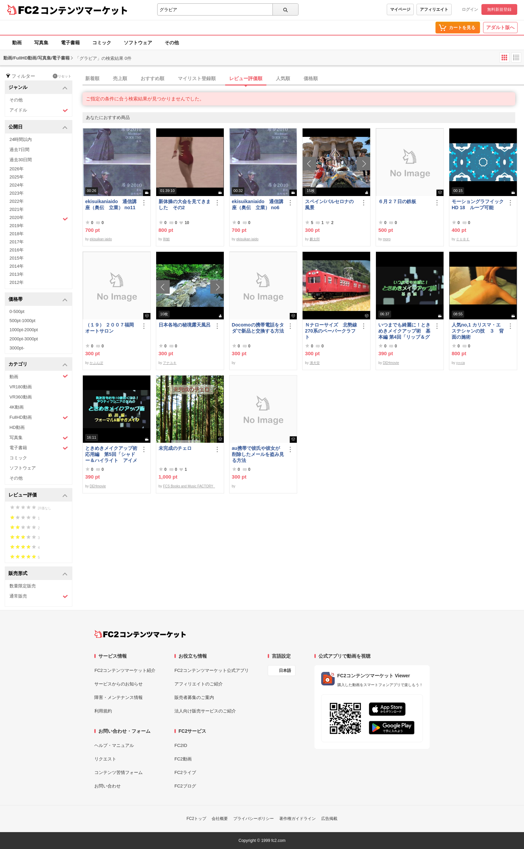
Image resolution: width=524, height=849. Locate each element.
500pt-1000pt (22, 320)
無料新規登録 (499, 9)
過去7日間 (19, 149)
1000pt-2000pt (23, 329)
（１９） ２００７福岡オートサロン (109, 328)
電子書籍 (70, 42)
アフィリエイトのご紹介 (198, 683)
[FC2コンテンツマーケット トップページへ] (140, 634)
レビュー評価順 (245, 78)
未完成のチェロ (175, 448)
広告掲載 (329, 818)
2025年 (16, 176)
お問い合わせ (107, 786)
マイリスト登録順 (197, 78)
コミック (101, 42)
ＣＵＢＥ (463, 239)
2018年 (16, 233)
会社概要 (220, 818)
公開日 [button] (38, 127)
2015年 (16, 258)
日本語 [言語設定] (285, 670)
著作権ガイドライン (297, 818)
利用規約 (103, 710)
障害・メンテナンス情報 (118, 697)
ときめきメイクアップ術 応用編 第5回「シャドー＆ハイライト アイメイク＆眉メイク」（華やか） (111, 454)
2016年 (16, 249)
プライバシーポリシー (253, 818)
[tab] (303, 79)
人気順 (283, 78)
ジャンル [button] (38, 87)
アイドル (38, 110)
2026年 (16, 168)
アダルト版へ (500, 27)
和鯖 (166, 239)
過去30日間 (20, 159)
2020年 (38, 218)
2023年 (16, 193)
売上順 (120, 78)
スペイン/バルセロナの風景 (329, 204)
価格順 (311, 78)
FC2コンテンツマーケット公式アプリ (211, 670)
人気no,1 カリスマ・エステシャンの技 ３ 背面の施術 (478, 331)
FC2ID (180, 745)
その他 (172, 42)
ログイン (470, 9)
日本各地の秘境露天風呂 (185, 325)
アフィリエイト (434, 9)
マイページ (400, 9)
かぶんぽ (96, 363)
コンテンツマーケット (84, 10)
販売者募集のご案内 (194, 697)
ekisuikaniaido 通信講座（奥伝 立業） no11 (111, 204)
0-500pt (16, 311)
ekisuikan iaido (101, 239)
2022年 (16, 201)
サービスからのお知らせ (118, 683)
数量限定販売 (22, 585)
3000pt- (16, 347)
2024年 (16, 185)
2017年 (16, 241)
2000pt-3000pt (23, 338)
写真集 (41, 42)
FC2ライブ (185, 772)
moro (386, 239)
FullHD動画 (38, 417)
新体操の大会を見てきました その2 (185, 204)
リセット (62, 76)
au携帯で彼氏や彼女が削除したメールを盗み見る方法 (258, 454)
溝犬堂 (315, 363)
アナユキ (169, 363)
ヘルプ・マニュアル (114, 745)
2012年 (16, 282)
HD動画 (17, 427)
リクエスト (105, 758)
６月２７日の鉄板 (397, 201)
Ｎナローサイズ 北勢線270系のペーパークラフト (331, 331)
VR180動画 (20, 386)
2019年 (16, 225)
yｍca (460, 363)
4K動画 (16, 407)
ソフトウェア (138, 42)
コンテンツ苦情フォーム (118, 772)
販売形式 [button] (38, 574)
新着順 (92, 78)
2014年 (16, 266)
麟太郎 (315, 239)
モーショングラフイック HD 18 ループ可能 (478, 204)
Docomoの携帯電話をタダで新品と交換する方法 (258, 328)
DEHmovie (391, 363)
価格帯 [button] (38, 299)
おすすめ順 (152, 78)
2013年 (16, 274)
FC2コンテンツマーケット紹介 (125, 670)
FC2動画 (183, 758)
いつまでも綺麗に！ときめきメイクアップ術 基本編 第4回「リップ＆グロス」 (404, 331)
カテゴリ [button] (38, 364)
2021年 (16, 209)
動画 (17, 42)
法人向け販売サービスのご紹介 (205, 710)
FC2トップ (197, 818)
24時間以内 (20, 139)
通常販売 (38, 596)
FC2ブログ (185, 786)
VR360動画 (20, 396)
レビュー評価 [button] (38, 495)
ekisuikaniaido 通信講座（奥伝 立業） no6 (257, 204)
